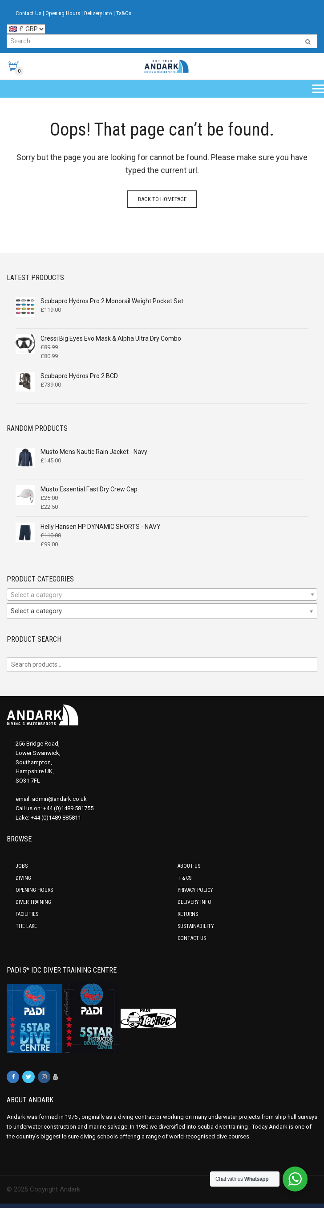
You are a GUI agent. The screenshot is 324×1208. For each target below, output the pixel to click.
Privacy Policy (195, 890)
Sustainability (196, 926)
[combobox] (162, 594)
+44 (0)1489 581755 (68, 808)
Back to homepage (162, 199)
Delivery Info (98, 13)
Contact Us (28, 13)
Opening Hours (62, 13)
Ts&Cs (123, 13)
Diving (23, 878)
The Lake (26, 926)
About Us (189, 866)
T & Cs (184, 878)
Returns (188, 914)
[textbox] (162, 595)
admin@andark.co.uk (59, 799)
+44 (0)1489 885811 (56, 817)
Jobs (22, 866)
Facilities (27, 914)
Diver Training (33, 902)
